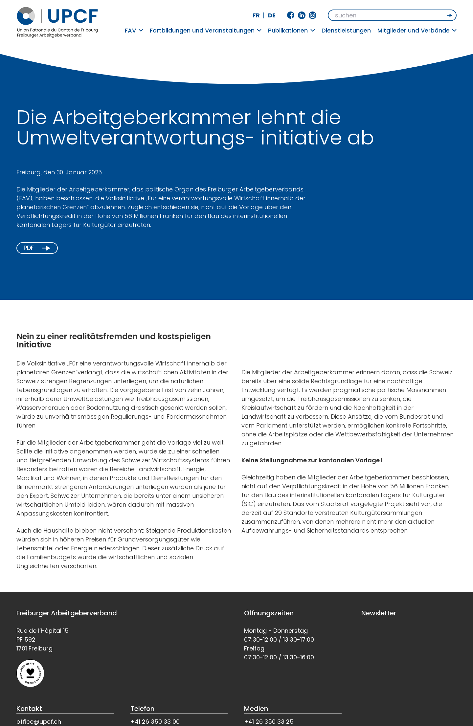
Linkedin (301, 15)
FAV (134, 30)
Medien (256, 708)
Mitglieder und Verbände (417, 30)
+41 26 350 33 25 (269, 721)
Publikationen (291, 30)
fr (256, 15)
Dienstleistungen (346, 30)
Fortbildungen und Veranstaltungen (206, 30)
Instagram (312, 15)
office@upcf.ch (38, 721)
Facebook (291, 15)
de (272, 15)
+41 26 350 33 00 (155, 721)
